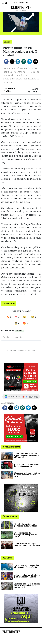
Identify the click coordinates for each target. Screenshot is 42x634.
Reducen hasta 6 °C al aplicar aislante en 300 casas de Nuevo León (27, 586)
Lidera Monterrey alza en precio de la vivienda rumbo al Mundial (26, 455)
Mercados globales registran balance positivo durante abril (27, 475)
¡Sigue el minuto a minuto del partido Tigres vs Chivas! (27, 576)
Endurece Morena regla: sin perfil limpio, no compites (27, 544)
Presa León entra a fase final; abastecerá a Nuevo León (27, 566)
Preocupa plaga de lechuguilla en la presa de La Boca (27, 535)
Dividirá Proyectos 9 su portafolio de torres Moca (25, 525)
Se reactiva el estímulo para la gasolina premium (26, 465)
